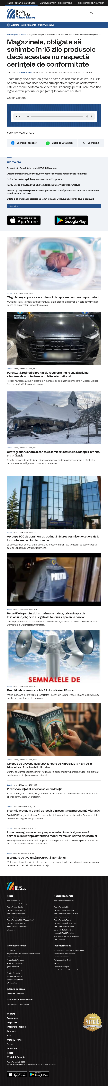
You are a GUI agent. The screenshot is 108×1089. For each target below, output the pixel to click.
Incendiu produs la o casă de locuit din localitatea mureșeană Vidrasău (54, 811)
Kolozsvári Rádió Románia (64, 933)
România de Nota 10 (14, 976)
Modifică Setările (16, 1057)
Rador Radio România (15, 994)
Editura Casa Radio (14, 957)
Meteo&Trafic (14, 1040)
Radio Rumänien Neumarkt (90, 3)
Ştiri (9, 1035)
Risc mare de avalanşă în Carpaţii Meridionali (54, 858)
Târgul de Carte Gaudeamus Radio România (23, 953)
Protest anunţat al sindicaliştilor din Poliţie (54, 789)
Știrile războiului (13, 966)
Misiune (11, 1014)
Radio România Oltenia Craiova (66, 914)
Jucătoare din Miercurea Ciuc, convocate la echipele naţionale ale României (54, 174)
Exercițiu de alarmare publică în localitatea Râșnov (54, 665)
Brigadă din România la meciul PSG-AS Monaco (54, 168)
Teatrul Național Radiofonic (17, 927)
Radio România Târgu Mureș (21, 3)
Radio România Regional (16, 970)
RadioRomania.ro (13, 900)
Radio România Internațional (18, 917)
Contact (11, 1031)
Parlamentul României (62, 960)
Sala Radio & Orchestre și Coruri (19, 1004)
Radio (10, 1053)
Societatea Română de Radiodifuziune (69, 950)
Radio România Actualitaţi (17, 904)
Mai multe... (14, 206)
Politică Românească (15, 963)
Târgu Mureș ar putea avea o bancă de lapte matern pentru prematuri (54, 185)
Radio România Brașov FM (64, 900)
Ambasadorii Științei (15, 980)
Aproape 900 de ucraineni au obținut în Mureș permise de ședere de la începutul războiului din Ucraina (54, 513)
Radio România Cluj (61, 907)
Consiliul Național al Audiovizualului (67, 970)
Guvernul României (61, 957)
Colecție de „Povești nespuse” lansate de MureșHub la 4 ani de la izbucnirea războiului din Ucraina (54, 740)
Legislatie (12, 1022)
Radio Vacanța (59, 940)
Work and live (12, 983)
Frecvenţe (12, 1018)
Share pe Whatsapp (62, 143)
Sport (10, 1044)
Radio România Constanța (64, 910)
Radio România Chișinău (16, 923)
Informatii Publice (16, 1027)
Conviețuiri (11, 950)
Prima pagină (12, 34)
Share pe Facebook (27, 143)
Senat (56, 963)
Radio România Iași (61, 917)
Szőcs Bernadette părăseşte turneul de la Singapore (54, 179)
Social (23, 34)
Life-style (12, 1049)
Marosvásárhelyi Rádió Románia (56, 3)
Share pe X (93, 143)
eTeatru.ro (11, 930)
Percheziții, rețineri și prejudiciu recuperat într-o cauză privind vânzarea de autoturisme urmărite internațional (54, 192)
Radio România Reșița (62, 920)
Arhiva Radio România (15, 960)
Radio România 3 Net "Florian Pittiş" (20, 920)
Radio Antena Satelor (15, 907)
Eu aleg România (13, 973)
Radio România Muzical (16, 914)
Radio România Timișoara (64, 927)
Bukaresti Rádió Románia (63, 930)
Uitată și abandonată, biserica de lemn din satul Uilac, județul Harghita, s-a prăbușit (54, 199)
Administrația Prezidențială (64, 953)
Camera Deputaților (61, 966)
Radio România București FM (65, 904)
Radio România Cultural (16, 910)
